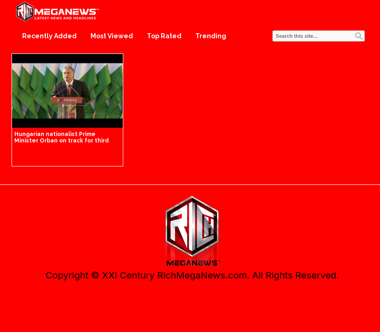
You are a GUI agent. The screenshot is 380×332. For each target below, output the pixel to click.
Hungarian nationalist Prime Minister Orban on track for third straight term (61, 140)
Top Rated (164, 36)
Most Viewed (111, 36)
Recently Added (49, 36)
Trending (210, 36)
